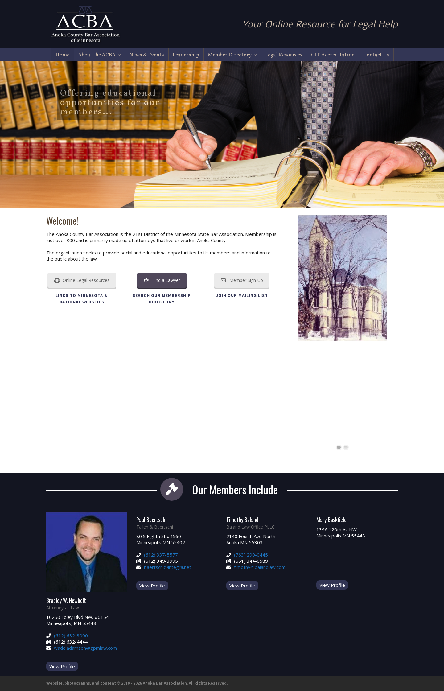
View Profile (62, 666)
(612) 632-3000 (71, 635)
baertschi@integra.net (167, 567)
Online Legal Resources (81, 280)
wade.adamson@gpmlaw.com (85, 648)
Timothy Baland (242, 520)
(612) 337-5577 (161, 555)
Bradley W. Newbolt (66, 600)
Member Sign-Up (242, 280)
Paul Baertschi (151, 520)
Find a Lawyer (162, 280)
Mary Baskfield (331, 520)
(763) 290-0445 (251, 555)
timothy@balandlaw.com (260, 567)
